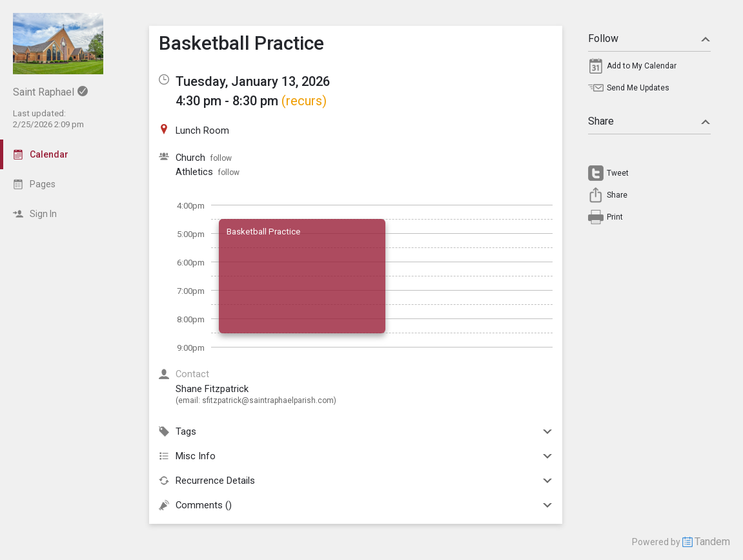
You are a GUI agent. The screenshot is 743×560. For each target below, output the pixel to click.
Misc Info (356, 456)
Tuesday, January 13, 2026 (253, 81)
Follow (649, 38)
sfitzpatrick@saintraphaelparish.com (268, 400)
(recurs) (304, 101)
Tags (356, 431)
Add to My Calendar (642, 65)
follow (221, 158)
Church (190, 157)
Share (649, 121)
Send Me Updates (638, 87)
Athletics (194, 172)
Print (615, 217)
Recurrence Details (356, 480)
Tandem (712, 541)
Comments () (356, 505)
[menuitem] (649, 69)
